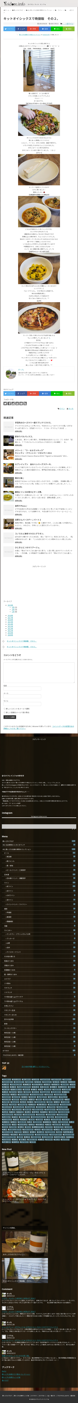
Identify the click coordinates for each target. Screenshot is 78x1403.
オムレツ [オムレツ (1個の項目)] (51, 1107)
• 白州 (39, 947)
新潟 (39, 1024)
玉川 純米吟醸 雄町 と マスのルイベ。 (36, 1066)
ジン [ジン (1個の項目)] (50, 1102)
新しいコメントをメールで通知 (17, 708)
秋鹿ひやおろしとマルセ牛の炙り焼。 (16, 1355)
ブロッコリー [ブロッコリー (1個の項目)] (48, 1137)
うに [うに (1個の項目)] (32, 1119)
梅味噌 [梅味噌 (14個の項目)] (27, 1084)
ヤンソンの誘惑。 (9, 1228)
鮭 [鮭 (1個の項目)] (15, 1124)
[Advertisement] (21, 582)
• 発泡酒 (39, 857)
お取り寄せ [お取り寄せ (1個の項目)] (42, 1104)
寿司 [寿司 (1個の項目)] (32, 1124)
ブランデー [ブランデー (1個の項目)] (57, 1119)
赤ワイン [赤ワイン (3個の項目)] (67, 1089)
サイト (5, 701)
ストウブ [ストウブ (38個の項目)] (48, 1082)
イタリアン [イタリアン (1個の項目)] (31, 1107)
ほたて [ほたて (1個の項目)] (40, 1119)
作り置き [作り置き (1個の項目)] (7, 1142)
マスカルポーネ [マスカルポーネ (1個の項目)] (67, 1129)
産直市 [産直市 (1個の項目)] (16, 1142)
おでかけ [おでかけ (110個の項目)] (46, 1079)
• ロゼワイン (39, 895)
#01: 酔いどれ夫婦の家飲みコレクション (39, 849)
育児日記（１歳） (39, 1037)
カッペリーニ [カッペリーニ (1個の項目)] (63, 1114)
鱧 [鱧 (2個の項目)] (67, 1099)
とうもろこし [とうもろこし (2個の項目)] (58, 1099)
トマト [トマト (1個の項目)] (14, 1104)
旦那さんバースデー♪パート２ (28, 519)
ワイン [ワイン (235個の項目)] (7, 1079)
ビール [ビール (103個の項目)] (67, 1079)
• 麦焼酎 (39, 917)
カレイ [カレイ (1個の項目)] (14, 1127)
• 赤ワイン (39, 886)
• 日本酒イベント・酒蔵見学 (39, 878)
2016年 (10, 620)
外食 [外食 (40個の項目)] (38, 1082)
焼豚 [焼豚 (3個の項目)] (35, 1089)
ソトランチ (39, 992)
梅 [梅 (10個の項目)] (73, 1084)
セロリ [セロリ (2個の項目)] (33, 1097)
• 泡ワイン (39, 900)
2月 (13, 609)
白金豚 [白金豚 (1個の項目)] (45, 1112)
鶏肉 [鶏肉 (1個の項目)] (28, 1137)
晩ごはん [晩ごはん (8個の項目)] (45, 1087)
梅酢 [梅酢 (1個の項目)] (42, 1139)
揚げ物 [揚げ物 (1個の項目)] (36, 1112)
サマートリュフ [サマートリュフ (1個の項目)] (29, 1114)
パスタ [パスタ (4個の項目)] (27, 1089)
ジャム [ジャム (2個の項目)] (28, 1092)
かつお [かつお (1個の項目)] (66, 1119)
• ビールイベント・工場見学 (39, 870)
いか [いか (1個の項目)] (28, 1127)
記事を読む (18, 431)
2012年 (10, 628)
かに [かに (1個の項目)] (33, 1142)
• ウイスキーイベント (39, 952)
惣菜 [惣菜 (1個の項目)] (57, 1129)
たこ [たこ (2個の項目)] (39, 1099)
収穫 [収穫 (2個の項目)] (25, 1097)
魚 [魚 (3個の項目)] (20, 1092)
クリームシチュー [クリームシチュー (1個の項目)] (10, 1137)
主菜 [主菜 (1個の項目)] (15, 1117)
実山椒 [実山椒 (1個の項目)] (24, 1119)
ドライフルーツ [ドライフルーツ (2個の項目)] (61, 1094)
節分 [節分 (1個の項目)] (49, 1124)
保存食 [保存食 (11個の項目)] (56, 1084)
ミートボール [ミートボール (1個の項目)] (38, 1109)
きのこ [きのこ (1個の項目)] (69, 1127)
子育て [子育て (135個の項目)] (27, 1079)
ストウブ (39, 979)
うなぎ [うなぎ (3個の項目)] (14, 1092)
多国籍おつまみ (39, 970)
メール (5, 693)
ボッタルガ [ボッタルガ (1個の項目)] (17, 1109)
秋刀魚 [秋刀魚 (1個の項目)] (15, 1134)
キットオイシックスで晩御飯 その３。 (19, 647)
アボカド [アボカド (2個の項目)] (16, 1097)
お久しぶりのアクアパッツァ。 (14, 1254)
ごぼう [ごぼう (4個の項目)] (6, 1089)
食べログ (5, 1380)
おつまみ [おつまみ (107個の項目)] (57, 1079)
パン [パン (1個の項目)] (20, 1137)
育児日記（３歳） (39, 1046)
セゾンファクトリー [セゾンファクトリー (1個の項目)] (27, 1134)
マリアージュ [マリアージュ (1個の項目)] (66, 1104)
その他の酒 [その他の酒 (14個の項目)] (38, 1084)
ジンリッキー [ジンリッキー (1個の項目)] (40, 1102)
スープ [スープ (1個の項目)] (51, 1117)
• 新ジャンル (39, 861)
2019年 (10, 605)
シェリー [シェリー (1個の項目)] (7, 1124)
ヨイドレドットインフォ (41, 1399)
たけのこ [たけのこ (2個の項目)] (7, 1099)
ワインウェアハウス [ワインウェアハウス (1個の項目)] (39, 1117)
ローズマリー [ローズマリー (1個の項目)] (28, 1129)
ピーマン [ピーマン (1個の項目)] (22, 1122)
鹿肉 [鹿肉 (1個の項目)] (13, 1112)
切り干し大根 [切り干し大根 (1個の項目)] (60, 1137)
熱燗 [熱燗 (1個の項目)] (33, 1132)
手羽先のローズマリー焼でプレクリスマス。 (33, 422)
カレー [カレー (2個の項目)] (6, 1102)
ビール (39, 853)
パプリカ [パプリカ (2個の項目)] (15, 1102)
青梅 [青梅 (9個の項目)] (14, 1087)
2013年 (10, 626)
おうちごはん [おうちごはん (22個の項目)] (17, 1084)
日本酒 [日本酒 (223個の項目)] (17, 1079)
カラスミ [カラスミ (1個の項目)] (41, 1114)
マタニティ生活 (39, 1010)
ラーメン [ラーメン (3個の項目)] (57, 1089)
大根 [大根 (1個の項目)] (21, 1127)
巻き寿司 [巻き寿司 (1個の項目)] (40, 1124)
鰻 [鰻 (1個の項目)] (72, 1122)
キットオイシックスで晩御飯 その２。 (18, 1281)
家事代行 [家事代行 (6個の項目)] (63, 1087)
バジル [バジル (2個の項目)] (24, 1099)
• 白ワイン (67, 23)
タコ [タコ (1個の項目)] (60, 1132)
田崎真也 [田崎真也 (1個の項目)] (47, 1122)
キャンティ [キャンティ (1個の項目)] (23, 1104)
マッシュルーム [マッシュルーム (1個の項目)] (56, 1134)
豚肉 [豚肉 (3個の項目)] (6, 1092)
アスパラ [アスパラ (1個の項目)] (65, 1139)
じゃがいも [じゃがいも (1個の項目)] (8, 1107)
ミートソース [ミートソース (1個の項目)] (25, 1117)
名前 (5, 685)
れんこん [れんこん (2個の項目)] (49, 1094)
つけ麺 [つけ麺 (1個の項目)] (23, 1139)
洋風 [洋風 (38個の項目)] (56, 1082)
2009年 (10, 635)
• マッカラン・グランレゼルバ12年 (39, 934)
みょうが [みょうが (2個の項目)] (63, 1097)
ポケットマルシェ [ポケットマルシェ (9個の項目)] (25, 1087)
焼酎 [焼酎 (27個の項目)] (6, 1084)
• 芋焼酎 (39, 912)
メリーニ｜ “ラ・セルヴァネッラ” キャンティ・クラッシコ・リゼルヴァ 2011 (33, 451)
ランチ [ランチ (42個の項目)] (30, 1082)
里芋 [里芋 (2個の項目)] (32, 1099)
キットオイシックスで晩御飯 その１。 (19, 641)
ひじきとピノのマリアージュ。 (28, 547)
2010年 (10, 633)
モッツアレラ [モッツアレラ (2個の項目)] (24, 1094)
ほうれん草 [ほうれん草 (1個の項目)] (23, 1124)
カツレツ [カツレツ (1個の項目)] (53, 1112)
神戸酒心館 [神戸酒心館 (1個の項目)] (69, 1132)
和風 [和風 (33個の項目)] (64, 1082)
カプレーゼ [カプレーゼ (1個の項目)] (51, 1114)
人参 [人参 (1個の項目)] (57, 1139)
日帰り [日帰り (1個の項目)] (41, 1132)
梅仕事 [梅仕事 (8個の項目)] (36, 1087)
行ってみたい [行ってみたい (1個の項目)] (48, 1129)
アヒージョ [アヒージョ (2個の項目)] (43, 1097)
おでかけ (39, 1051)
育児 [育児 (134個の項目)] (36, 1079)
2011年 (10, 630)
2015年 (10, 622)
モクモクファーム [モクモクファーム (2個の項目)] (37, 1094)
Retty (4, 1371)
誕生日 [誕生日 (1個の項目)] (21, 1112)
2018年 (10, 615)
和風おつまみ (39, 961)
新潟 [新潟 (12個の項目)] (47, 1084)
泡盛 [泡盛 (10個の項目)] (6, 1087)
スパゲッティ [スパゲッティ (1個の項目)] (19, 1107)
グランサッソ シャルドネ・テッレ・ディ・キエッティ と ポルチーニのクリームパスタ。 (24, 1174)
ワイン (62, 408)
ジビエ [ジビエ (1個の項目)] (19, 1114)
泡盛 (39, 926)
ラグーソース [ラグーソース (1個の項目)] (50, 1109)
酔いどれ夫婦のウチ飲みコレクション (30, 34)
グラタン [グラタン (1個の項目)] (57, 1124)
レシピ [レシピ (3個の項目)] (48, 1089)
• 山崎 (39, 943)
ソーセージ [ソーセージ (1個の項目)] (37, 1137)
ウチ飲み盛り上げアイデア (39, 997)
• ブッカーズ (39, 938)
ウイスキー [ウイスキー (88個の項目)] (8, 1082)
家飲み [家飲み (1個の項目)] (33, 1104)
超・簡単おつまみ (39, 974)
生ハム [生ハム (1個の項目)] (19, 1132)
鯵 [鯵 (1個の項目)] (55, 1122)
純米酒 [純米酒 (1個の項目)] (6, 1134)
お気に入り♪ (39, 1006)
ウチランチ (39, 988)
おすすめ (41, 1396)
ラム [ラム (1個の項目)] (6, 1104)
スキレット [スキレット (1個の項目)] (51, 1132)
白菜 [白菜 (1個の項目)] (48, 1119)
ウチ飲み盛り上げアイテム (39, 1001)
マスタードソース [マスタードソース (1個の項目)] (42, 1134)
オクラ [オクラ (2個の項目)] (6, 1094)
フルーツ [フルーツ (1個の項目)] (7, 1109)
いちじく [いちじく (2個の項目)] (47, 1099)
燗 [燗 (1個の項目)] (5, 1129)
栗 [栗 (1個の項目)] (30, 1122)
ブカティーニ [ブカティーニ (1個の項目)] (62, 1107)
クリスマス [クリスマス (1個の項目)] (64, 1122)
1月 (13, 611)
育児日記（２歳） (39, 1042)
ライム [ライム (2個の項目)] (16, 1099)
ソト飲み (39, 983)
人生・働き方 (51, 1396)
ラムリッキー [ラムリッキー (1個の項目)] (54, 1104)
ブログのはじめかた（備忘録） (39, 1055)
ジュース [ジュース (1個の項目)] (25, 1142)
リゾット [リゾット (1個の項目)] (38, 1122)
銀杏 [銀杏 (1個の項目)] (26, 1132)
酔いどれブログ (39, 841)
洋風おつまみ (39, 965)
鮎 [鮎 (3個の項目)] (41, 1089)
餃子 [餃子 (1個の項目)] (17, 1119)
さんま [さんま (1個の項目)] (50, 1127)
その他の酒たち (39, 956)
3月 (13, 607)
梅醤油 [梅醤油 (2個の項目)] (66, 1092)
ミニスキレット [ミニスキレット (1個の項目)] (62, 1117)
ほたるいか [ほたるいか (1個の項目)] (59, 1127)
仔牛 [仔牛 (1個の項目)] (6, 1112)
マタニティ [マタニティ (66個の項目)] (19, 1082)
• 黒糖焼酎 (39, 921)
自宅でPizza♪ (21, 505)
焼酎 (39, 909)
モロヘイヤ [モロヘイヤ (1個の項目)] (8, 1119)
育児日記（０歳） (39, 1033)
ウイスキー (39, 930)
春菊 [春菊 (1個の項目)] (14, 1122)
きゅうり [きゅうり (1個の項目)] (7, 1139)
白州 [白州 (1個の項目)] (38, 1129)
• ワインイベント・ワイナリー (39, 904)
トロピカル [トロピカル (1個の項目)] (42, 1107)
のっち (70, 408)
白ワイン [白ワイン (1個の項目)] (65, 1102)
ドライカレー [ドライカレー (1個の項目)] (69, 1134)
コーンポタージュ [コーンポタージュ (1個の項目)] (15, 1129)
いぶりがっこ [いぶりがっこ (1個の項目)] (8, 1132)
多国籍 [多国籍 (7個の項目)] (54, 1087)
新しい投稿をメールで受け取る (17, 712)
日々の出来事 (39, 1019)
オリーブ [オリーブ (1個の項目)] (7, 1117)
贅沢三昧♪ (19, 478)
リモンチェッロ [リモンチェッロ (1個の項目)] (63, 1109)
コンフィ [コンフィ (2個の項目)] (7, 1097)
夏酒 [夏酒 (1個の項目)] (15, 1139)
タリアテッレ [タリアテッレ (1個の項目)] (8, 1114)
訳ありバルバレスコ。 (24, 436)
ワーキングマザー (39, 1028)
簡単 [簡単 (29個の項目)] (72, 1082)
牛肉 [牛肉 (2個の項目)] (24, 1102)
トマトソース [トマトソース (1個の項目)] (64, 1112)
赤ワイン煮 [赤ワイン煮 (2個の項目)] (53, 1097)
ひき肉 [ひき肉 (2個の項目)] (36, 1092)
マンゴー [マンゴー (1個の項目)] (27, 1109)
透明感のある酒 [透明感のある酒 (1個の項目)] (39, 1127)
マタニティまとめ (39, 1015)
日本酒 (39, 874)
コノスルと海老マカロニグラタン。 (30, 533)
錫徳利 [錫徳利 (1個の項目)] (6, 1122)
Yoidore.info (46, 34)
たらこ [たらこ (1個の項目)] (50, 1139)
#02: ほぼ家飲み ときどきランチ (39, 845)
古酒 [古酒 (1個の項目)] (28, 1112)
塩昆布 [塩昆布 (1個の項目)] (71, 1137)
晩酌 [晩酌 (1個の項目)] (57, 1102)
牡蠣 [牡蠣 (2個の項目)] (31, 1102)
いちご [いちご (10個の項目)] (65, 1084)
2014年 (10, 624)
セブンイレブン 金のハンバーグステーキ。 (34, 464)
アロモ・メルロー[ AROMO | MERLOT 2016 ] (18, 1298)
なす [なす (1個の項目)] (6, 1127)
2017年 (10, 617)
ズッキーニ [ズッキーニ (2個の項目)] (57, 1092)
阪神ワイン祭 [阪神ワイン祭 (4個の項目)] (17, 1089)
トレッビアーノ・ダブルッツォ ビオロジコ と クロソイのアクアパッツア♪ (24, 1200)
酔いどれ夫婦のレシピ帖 (11, 1377)
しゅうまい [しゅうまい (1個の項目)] (33, 1139)
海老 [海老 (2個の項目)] (14, 1094)
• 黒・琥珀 (39, 865)
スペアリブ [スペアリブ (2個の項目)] (46, 1092)
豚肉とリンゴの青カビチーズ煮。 (29, 492)
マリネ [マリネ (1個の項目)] (66, 1124)
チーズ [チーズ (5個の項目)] (72, 1087)
